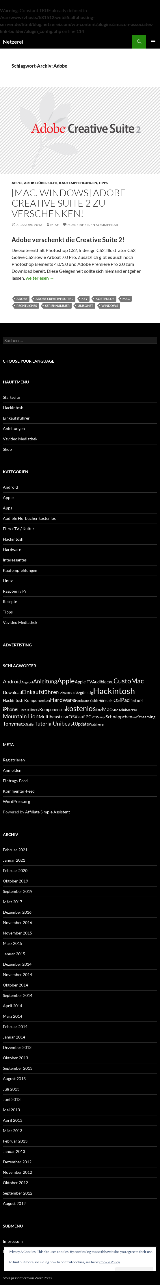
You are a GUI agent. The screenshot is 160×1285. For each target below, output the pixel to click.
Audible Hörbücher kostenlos (29, 518)
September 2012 (17, 1193)
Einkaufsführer (16, 418)
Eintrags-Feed (15, 780)
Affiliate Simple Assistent (47, 811)
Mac (126, 299)
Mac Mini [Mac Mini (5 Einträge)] (119, 710)
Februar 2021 (15, 849)
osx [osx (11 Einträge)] (64, 716)
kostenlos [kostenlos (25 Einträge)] (81, 708)
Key (84, 299)
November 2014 (17, 974)
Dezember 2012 (17, 1161)
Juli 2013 (11, 1088)
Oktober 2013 (15, 1057)
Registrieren (14, 759)
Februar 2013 (15, 1140)
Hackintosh (13, 407)
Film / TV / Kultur (18, 528)
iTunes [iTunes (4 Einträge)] (21, 710)
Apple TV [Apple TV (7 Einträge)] (83, 681)
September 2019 (17, 891)
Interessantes (15, 559)
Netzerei (13, 41)
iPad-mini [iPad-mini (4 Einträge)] (136, 700)
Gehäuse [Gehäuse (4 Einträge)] (64, 693)
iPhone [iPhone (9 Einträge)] (10, 709)
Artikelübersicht (40, 183)
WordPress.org (16, 801)
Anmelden (12, 770)
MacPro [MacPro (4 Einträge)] (131, 710)
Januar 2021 (14, 860)
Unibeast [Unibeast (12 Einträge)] (64, 723)
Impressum (13, 1241)
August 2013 (14, 1078)
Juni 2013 (12, 1099)
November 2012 (17, 1172)
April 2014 (12, 1005)
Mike (54, 224)
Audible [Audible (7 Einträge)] (99, 681)
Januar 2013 (14, 1151)
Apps (7, 507)
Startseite (11, 397)
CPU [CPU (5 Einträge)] (110, 682)
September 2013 (17, 1068)
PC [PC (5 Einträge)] (94, 717)
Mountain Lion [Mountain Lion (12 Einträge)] (21, 716)
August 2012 (14, 1203)
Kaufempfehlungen (78, 183)
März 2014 (12, 1016)
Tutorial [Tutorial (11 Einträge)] (44, 723)
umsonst (85, 305)
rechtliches (26, 305)
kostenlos (105, 299)
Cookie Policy (109, 1262)
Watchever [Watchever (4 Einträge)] (97, 724)
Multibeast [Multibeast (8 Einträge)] (50, 716)
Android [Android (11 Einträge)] (12, 681)
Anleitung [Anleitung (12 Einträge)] (45, 681)
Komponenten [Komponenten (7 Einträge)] (52, 709)
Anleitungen (14, 428)
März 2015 (12, 943)
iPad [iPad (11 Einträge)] (125, 700)
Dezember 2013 (17, 1047)
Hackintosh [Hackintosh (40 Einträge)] (114, 691)
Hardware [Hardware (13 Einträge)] (62, 699)
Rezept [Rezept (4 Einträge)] (101, 717)
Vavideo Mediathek (20, 438)
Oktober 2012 (15, 1182)
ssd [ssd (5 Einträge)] (134, 717)
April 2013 (12, 1120)
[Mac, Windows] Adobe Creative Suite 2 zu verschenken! (69, 203)
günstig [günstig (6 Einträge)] (86, 692)
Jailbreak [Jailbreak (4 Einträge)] (32, 710)
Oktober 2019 (15, 880)
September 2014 (17, 995)
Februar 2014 (15, 1026)
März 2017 (12, 901)
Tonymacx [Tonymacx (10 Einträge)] (14, 724)
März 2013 (12, 1130)
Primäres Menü (153, 42)
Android (10, 487)
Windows (109, 305)
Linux (8, 580)
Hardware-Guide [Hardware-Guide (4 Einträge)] (86, 700)
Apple (17, 183)
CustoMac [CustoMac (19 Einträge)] (129, 681)
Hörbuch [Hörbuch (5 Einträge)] (105, 700)
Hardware (12, 549)
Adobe (21, 299)
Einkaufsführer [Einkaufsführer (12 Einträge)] (40, 692)
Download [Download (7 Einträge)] (12, 692)
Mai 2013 (11, 1109)
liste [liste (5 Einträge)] (99, 710)
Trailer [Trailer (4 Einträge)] (30, 724)
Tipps (103, 183)
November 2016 (17, 922)
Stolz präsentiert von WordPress (27, 1278)
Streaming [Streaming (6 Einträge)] (146, 716)
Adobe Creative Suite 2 (54, 299)
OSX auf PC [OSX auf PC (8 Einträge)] (80, 716)
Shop (7, 449)
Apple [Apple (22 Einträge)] (66, 680)
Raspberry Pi (14, 591)
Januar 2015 (14, 953)
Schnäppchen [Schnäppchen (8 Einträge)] (119, 716)
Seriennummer (57, 305)
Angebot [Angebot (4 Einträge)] (27, 682)
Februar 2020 (15, 870)
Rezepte (10, 601)
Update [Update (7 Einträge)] (82, 723)
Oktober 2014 (15, 984)
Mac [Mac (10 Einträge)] (107, 709)
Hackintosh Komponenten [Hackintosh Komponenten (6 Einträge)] (26, 700)
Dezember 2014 (17, 964)
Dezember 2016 (17, 912)
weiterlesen (40, 278)
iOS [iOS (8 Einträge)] (116, 700)
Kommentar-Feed (19, 791)
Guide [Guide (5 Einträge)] (75, 693)
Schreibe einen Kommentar (93, 224)
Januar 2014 (14, 1036)
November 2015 (17, 932)
